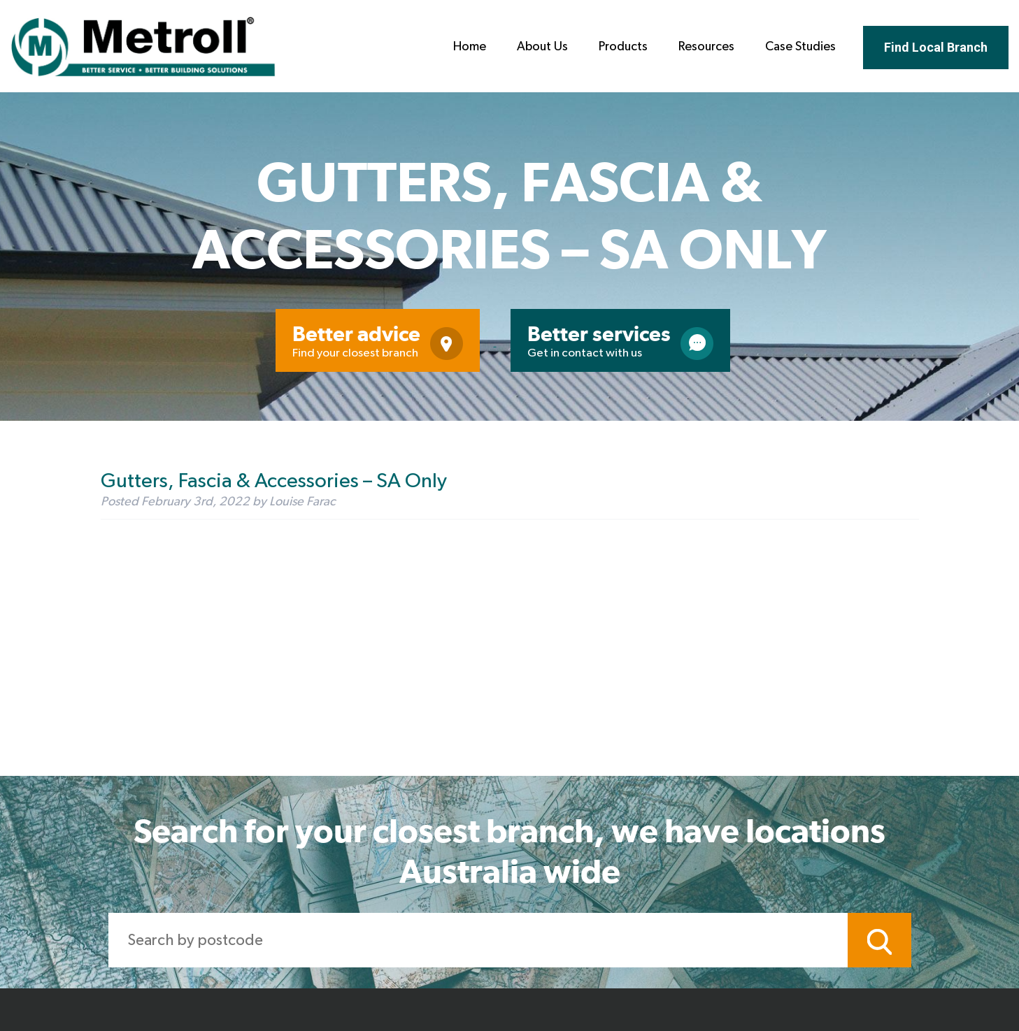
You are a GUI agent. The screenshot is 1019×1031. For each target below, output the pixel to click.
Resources (706, 47)
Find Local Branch (936, 47)
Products (623, 47)
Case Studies (800, 47)
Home (469, 47)
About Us (542, 47)
